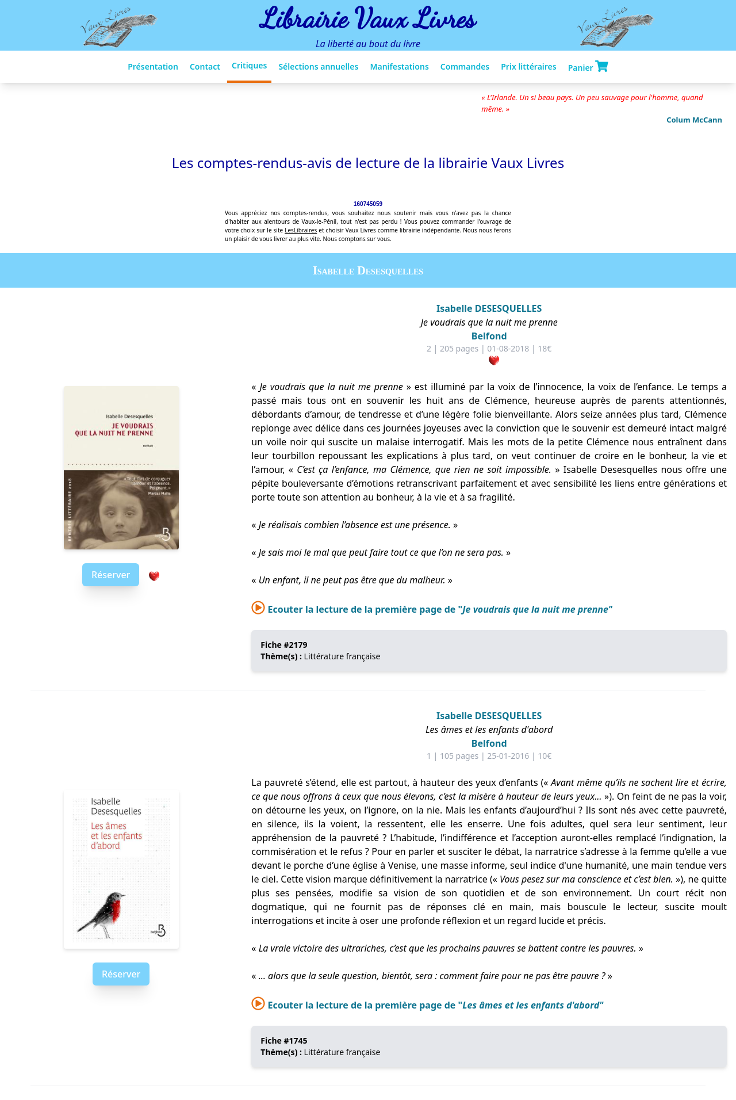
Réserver (110, 574)
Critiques (249, 65)
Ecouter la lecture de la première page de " (431, 609)
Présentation (153, 66)
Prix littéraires (528, 66)
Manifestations (399, 66)
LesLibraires (301, 230)
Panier (588, 66)
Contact (205, 66)
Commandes (464, 66)
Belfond (489, 336)
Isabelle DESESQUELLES (489, 308)
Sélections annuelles (318, 66)
